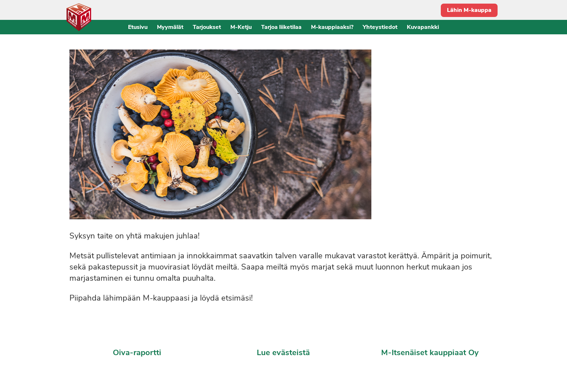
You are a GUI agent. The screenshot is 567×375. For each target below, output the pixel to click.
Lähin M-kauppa (469, 10)
